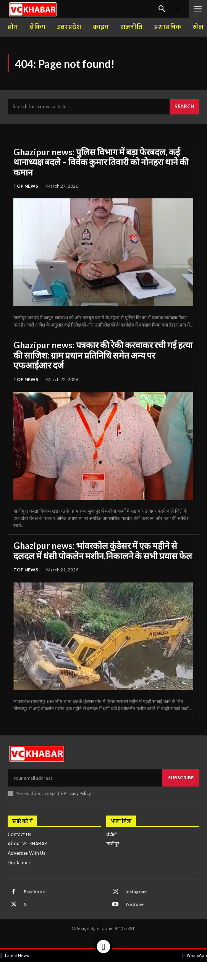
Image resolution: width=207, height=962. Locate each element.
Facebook (34, 891)
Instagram (136, 891)
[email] (85, 777)
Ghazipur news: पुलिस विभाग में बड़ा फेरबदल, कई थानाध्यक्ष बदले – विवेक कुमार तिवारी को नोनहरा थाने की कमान (101, 161)
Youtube (134, 904)
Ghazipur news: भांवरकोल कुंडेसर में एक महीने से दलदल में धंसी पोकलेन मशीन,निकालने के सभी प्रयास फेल (102, 550)
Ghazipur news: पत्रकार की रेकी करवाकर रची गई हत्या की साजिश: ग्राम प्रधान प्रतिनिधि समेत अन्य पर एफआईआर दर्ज (102, 354)
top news (25, 186)
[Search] (184, 106)
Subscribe (181, 777)
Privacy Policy (77, 793)
